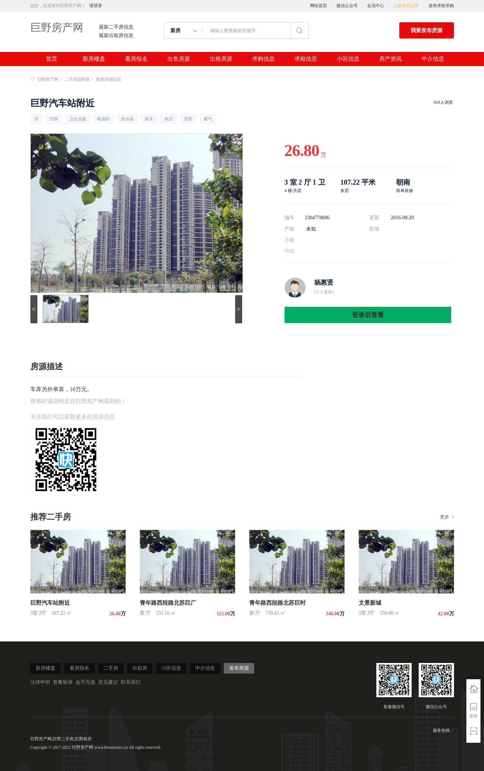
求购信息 (263, 59)
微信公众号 (347, 5)
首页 (51, 59)
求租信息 (306, 59)
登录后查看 (368, 314)
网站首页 (318, 5)
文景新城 (370, 603)
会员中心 (375, 5)
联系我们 (131, 682)
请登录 (95, 5)
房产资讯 (390, 59)
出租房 (139, 668)
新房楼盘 (94, 59)
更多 (447, 517)
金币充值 (85, 682)
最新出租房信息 (116, 35)
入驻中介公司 (406, 5)
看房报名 (136, 59)
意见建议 (108, 682)
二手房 (110, 668)
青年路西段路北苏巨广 (168, 603)
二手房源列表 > (80, 79)
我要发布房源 (426, 30)
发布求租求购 (441, 5)
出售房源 (178, 59)
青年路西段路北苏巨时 (277, 603)
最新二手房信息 (116, 27)
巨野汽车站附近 (50, 603)
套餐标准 (63, 682)
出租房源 (221, 59)
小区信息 (348, 59)
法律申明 (40, 682)
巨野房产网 (56, 27)
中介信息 (433, 59)
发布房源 (239, 668)
